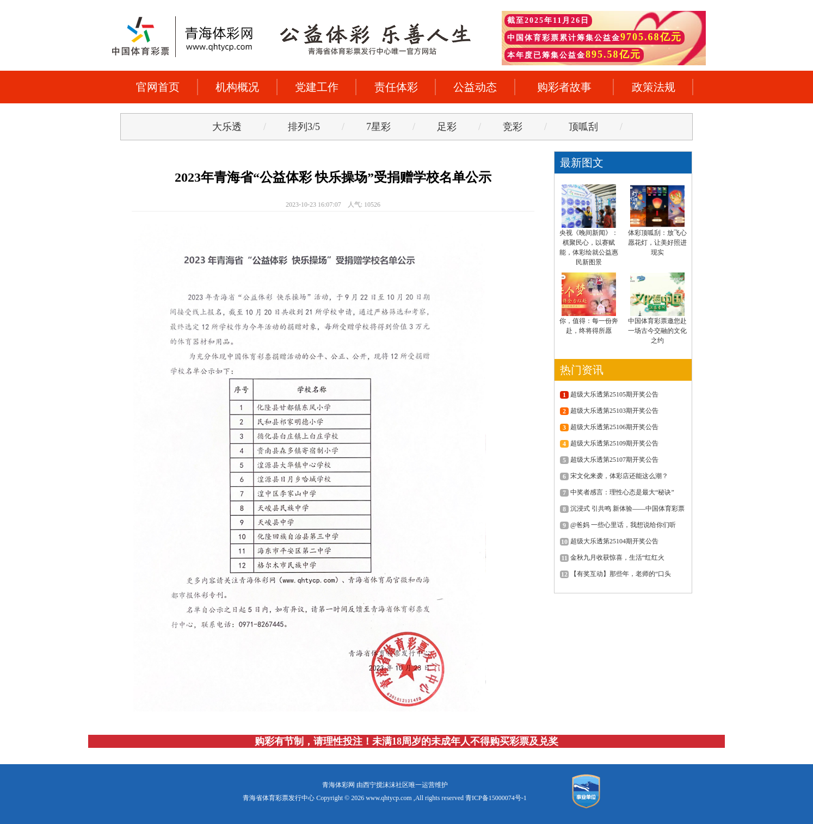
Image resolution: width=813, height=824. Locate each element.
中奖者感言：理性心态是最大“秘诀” (617, 492)
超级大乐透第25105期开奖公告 (609, 394)
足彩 (447, 126)
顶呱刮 (583, 126)
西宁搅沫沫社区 (386, 785)
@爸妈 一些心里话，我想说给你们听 (618, 525)
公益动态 (475, 87)
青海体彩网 (338, 785)
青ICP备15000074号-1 (496, 798)
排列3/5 (304, 126)
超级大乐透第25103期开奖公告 (609, 410)
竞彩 (512, 126)
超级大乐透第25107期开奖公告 (609, 459)
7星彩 (378, 126)
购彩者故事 (564, 87)
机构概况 (237, 87)
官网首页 (158, 87)
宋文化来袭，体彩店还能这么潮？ (614, 476)
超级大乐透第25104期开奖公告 (609, 541)
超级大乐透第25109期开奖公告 (609, 443)
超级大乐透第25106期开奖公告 (609, 427)
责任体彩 (396, 87)
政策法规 (653, 87)
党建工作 (316, 87)
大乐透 (227, 126)
